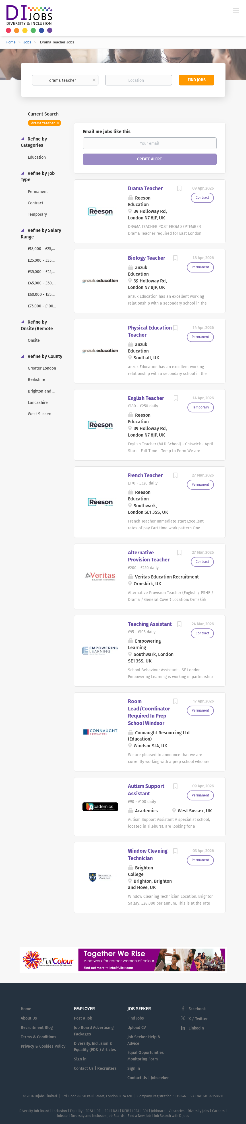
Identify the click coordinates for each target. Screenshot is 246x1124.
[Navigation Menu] (236, 10)
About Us (29, 1018)
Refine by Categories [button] (34, 142)
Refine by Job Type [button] (38, 177)
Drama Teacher (145, 188)
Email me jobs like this (107, 131)
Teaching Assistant (150, 624)
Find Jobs (197, 79)
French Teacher (145, 475)
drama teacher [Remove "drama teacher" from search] (43, 123)
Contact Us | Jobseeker (148, 1077)
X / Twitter (198, 1018)
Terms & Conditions (38, 1037)
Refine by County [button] (44, 356)
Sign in (80, 1059)
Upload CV (136, 1027)
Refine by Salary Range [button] (41, 234)
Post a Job (83, 1018)
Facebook (197, 1008)
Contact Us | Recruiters (95, 1068)
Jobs (27, 42)
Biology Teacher (146, 258)
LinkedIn (196, 1028)
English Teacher (146, 398)
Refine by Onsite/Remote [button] (37, 325)
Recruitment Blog (37, 1027)
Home (11, 42)
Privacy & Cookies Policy (43, 1046)
